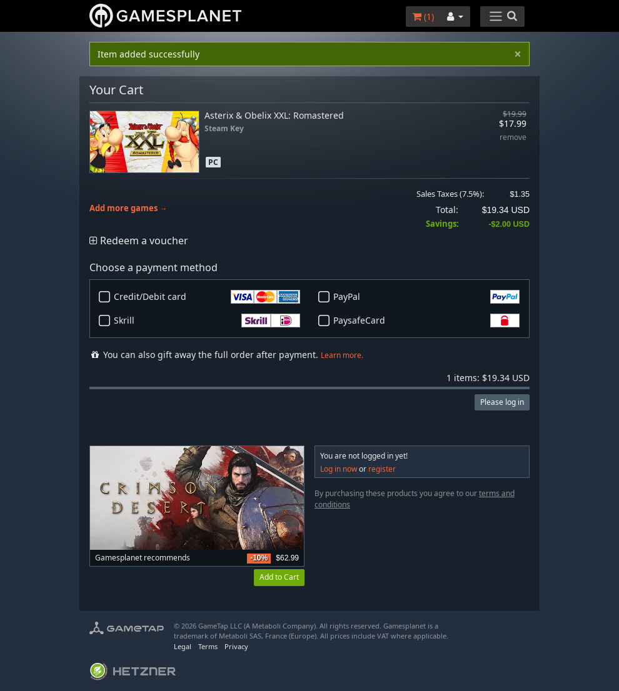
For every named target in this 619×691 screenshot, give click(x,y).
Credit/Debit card (207, 297)
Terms (208, 646)
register (382, 469)
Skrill (207, 320)
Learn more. (342, 355)
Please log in (502, 402)
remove (513, 138)
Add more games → (128, 208)
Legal (182, 646)
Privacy (236, 646)
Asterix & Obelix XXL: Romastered (274, 115)
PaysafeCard (426, 320)
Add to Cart (279, 577)
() (423, 16)
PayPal (426, 297)
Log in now (338, 469)
